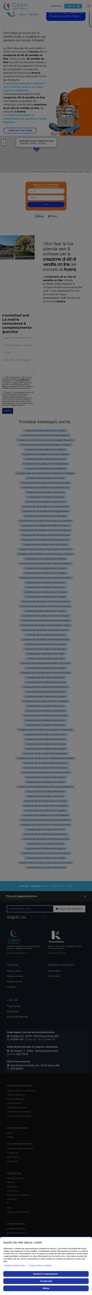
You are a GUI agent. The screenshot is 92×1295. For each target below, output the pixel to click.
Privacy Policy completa (40, 1265)
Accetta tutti (46, 1281)
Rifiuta (46, 1288)
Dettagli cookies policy (14, 1265)
